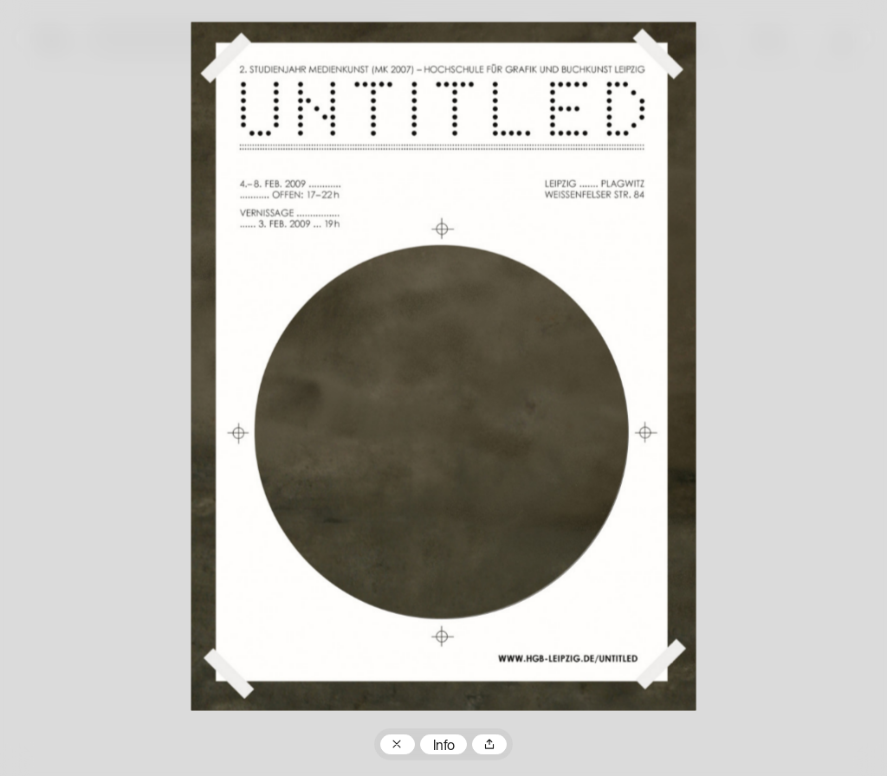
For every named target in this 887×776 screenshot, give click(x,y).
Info (444, 746)
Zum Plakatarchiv (397, 744)
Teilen (489, 744)
